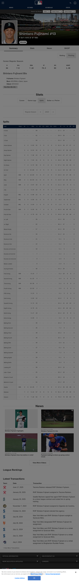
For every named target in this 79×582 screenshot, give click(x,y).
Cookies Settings (20, 578)
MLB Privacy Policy (36, 574)
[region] (39, 575)
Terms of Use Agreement (52, 574)
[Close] (75, 572)
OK (34, 578)
